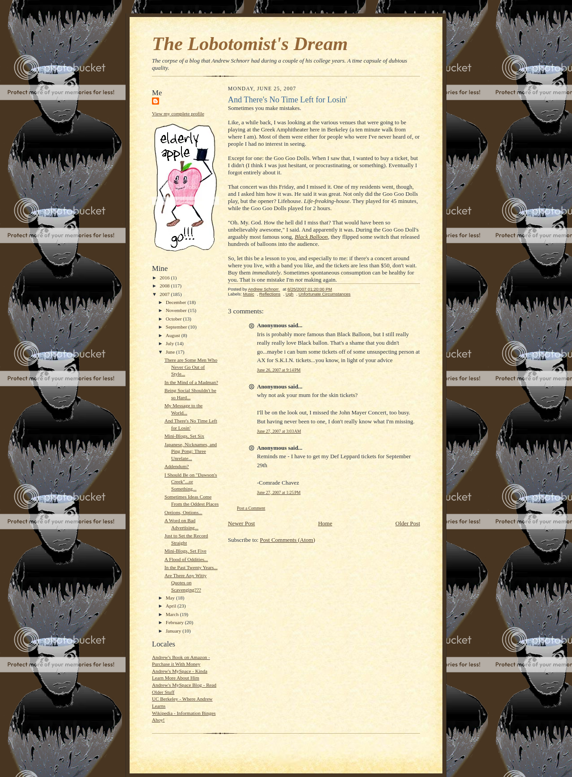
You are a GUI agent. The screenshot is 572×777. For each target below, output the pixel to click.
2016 (165, 277)
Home (325, 523)
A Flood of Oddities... (186, 559)
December (177, 302)
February (175, 622)
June (171, 352)
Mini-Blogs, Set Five (185, 550)
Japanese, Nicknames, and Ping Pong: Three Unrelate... (190, 451)
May (171, 597)
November (177, 310)
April (171, 605)
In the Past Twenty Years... (191, 567)
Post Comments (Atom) (287, 539)
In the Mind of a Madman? (191, 382)
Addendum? (176, 466)
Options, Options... (183, 512)
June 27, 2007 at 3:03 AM (279, 431)
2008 (165, 285)
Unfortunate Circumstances (324, 293)
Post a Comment (251, 508)
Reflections (270, 293)
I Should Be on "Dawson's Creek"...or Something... (190, 481)
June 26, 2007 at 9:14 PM (279, 369)
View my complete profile (178, 113)
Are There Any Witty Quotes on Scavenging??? (185, 582)
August (173, 335)
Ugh (290, 293)
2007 (165, 294)
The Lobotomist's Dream (250, 43)
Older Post (407, 523)
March (173, 614)
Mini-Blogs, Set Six (184, 436)
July (170, 343)
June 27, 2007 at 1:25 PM (279, 492)
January (174, 630)
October (174, 318)
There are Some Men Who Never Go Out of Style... (190, 366)
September (177, 326)
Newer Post (241, 523)
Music (248, 293)
